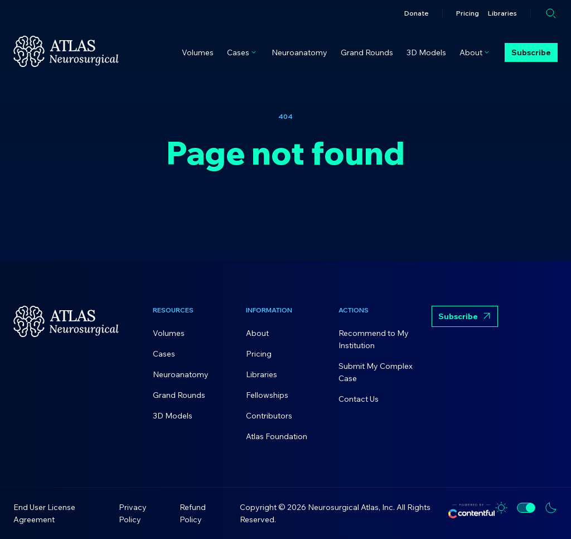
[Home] (66, 51)
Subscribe (531, 52)
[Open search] (551, 13)
